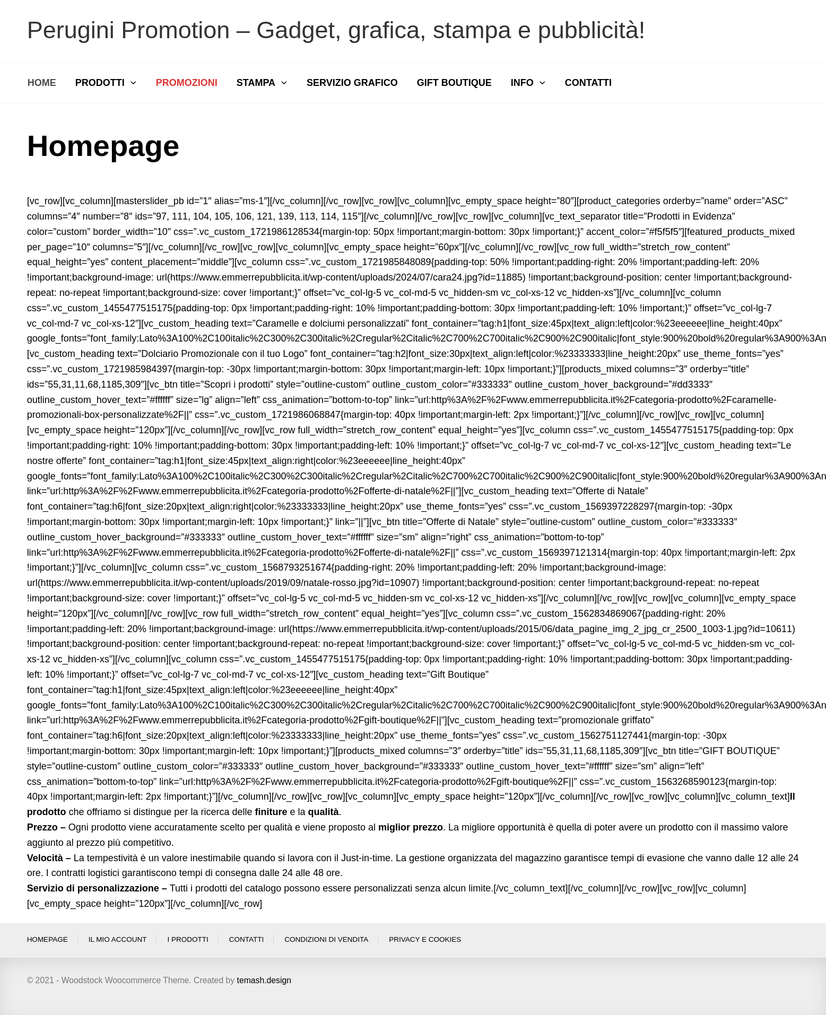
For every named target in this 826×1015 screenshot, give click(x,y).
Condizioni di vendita (326, 939)
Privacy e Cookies (425, 939)
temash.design (264, 980)
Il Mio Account (118, 939)
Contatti (246, 939)
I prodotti (187, 939)
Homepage (47, 939)
